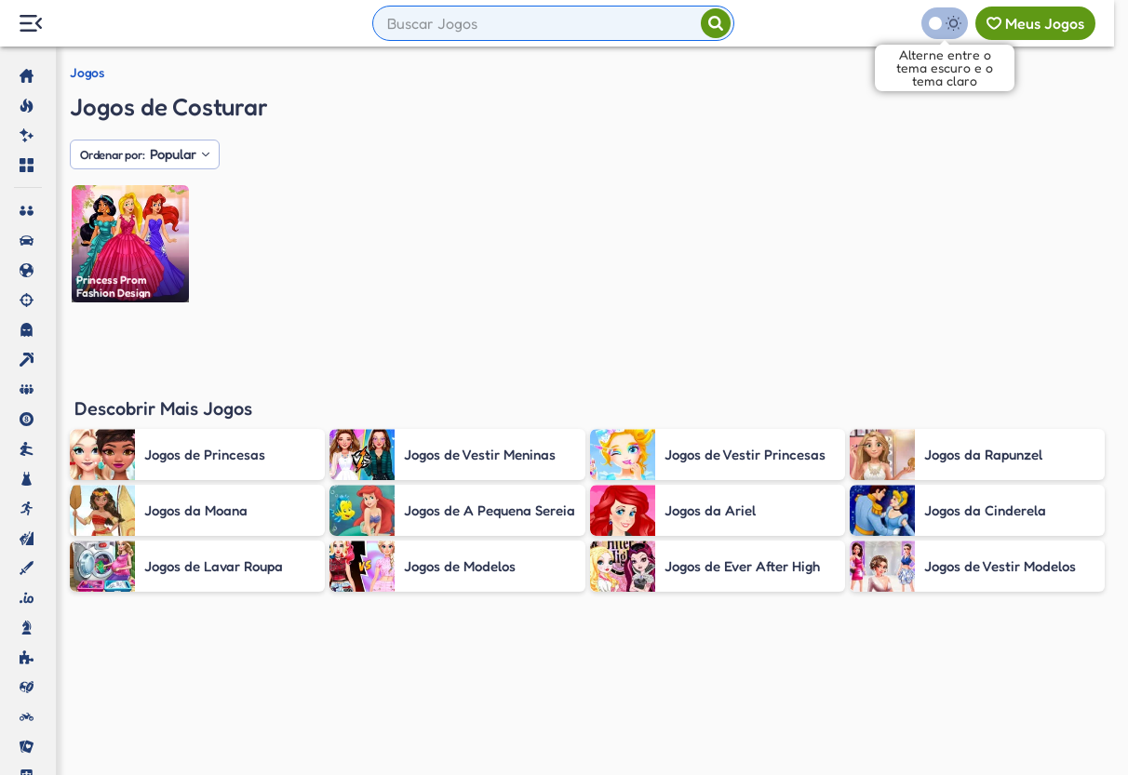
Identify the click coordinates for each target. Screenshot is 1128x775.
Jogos (87, 72)
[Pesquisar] (716, 23)
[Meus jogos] (1035, 23)
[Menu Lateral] (30, 24)
